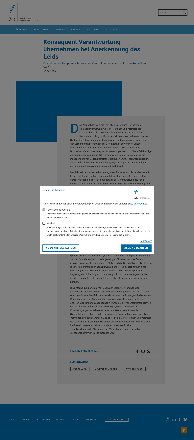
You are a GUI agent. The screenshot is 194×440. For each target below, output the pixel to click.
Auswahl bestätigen (61, 248)
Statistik (51, 223)
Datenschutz (140, 203)
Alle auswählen (136, 248)
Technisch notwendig (58, 209)
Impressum (146, 240)
